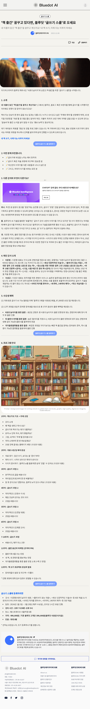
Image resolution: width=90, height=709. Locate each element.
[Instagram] (22, 698)
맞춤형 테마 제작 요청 (78, 686)
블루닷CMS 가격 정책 (78, 676)
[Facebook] (11, 698)
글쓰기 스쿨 (45, 16)
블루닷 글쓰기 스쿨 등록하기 (45, 144)
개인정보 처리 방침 (46, 686)
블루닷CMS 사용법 (77, 672)
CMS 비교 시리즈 (76, 683)
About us (43, 672)
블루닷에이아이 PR (42, 33)
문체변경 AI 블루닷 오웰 (48, 689)
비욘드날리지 (33, 90)
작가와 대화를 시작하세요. (45, 659)
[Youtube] (6, 698)
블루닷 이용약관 (45, 683)
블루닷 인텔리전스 (59, 642)
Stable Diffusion (45, 410)
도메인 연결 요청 (76, 689)
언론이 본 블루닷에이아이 (48, 676)
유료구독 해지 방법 (77, 679)
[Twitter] (34, 637)
